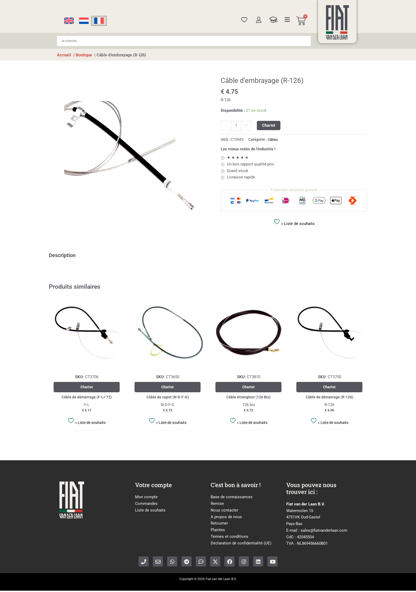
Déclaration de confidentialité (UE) (241, 544)
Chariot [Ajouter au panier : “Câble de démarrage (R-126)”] (329, 387)
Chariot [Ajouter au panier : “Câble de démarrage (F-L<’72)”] (86, 387)
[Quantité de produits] (236, 125)
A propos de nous (226, 518)
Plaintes (218, 531)
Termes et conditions (229, 537)
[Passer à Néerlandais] (83, 20)
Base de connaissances (232, 498)
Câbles (273, 139)
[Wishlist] (244, 20)
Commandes (146, 504)
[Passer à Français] (99, 20)
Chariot (268, 125)
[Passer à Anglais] (69, 20)
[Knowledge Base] (273, 20)
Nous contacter (224, 511)
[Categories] (287, 20)
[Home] (337, 22)
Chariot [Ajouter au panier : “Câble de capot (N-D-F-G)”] (167, 387)
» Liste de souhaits (294, 222)
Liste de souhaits (150, 511)
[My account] (258, 20)
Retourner (219, 524)
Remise (217, 504)
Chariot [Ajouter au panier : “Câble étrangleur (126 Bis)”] (248, 387)
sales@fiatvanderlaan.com (324, 531)
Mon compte (146, 498)
